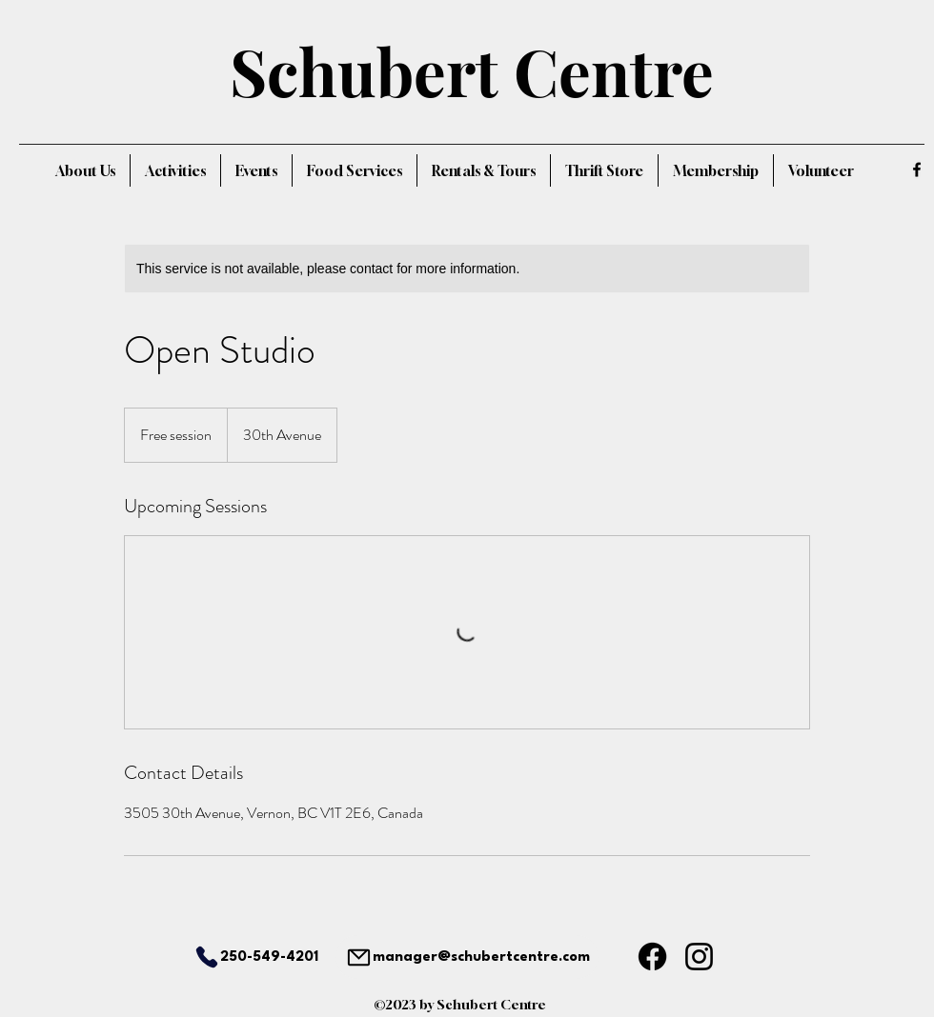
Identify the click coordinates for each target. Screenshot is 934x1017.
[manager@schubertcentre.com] (467, 957)
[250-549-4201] (242, 957)
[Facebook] (652, 956)
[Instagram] (699, 956)
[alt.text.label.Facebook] (916, 169)
